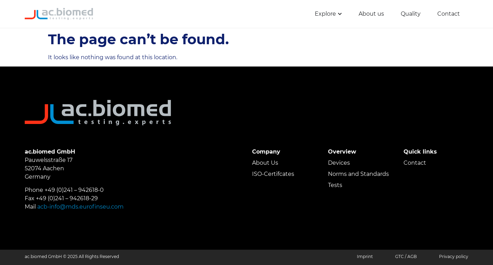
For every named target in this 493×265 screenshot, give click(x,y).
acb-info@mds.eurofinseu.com (80, 206)
